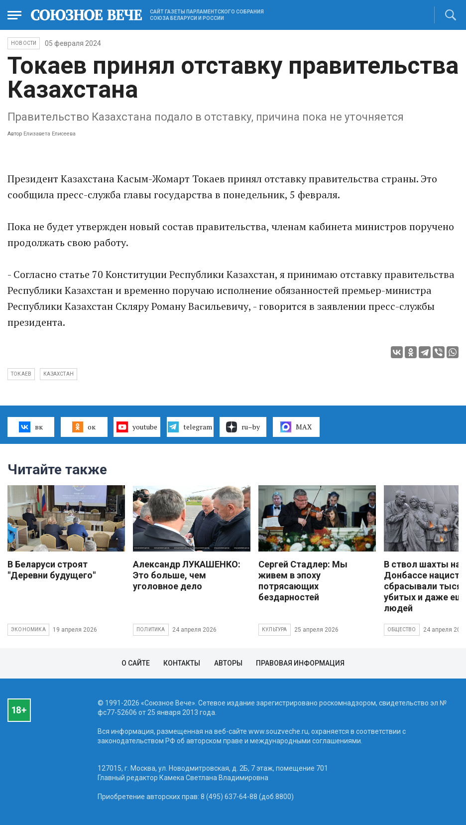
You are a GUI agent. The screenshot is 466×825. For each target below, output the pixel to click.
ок (84, 426)
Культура (274, 629)
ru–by (243, 426)
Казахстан (58, 374)
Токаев (21, 374)
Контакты (181, 663)
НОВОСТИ (23, 43)
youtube (136, 426)
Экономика (28, 629)
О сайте (135, 663)
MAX (296, 426)
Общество (401, 629)
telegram (190, 426)
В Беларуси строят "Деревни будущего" (51, 569)
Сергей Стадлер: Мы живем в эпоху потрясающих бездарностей (303, 580)
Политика (150, 629)
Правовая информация (300, 663)
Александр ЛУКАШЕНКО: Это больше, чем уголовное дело (186, 575)
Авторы (228, 663)
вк (30, 426)
